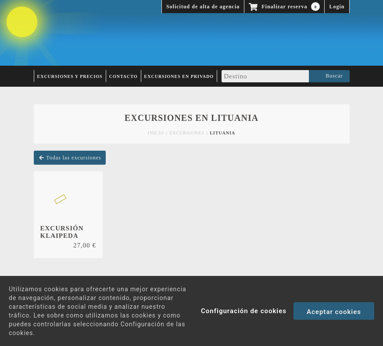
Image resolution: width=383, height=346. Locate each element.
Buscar (329, 76)
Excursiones (186, 133)
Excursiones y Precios (70, 76)
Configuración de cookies (243, 311)
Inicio (156, 133)
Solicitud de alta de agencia (203, 7)
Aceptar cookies (334, 312)
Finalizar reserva (284, 6)
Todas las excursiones (69, 158)
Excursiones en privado (179, 76)
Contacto (123, 76)
